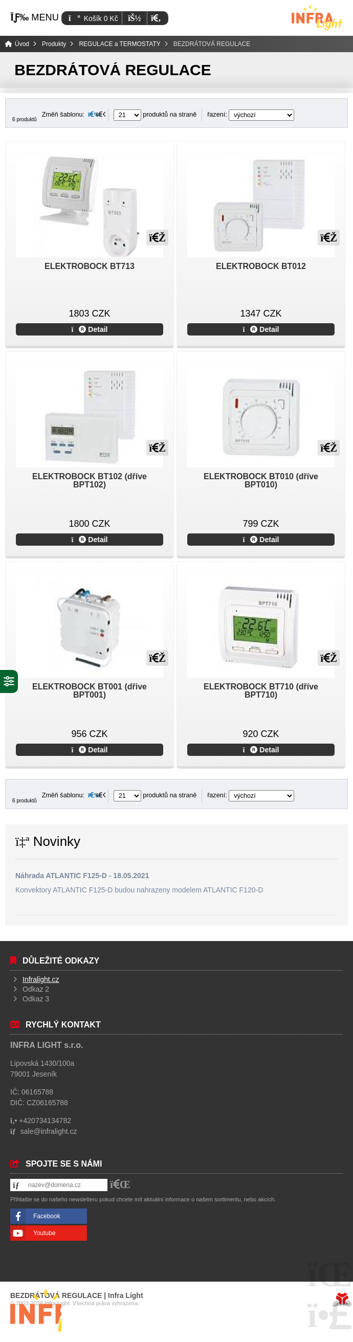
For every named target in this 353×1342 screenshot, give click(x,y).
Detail (90, 329)
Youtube (44, 1233)
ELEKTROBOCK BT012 (261, 266)
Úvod (317, 17)
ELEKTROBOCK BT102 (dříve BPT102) (89, 480)
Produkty (54, 44)
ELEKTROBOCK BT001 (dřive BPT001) (89, 690)
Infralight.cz (41, 979)
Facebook (46, 1216)
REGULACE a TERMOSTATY (119, 44)
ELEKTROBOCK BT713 (90, 266)
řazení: (250, 114)
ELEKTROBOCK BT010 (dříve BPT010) (261, 480)
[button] (156, 18)
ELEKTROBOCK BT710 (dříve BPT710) (261, 690)
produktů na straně (155, 114)
